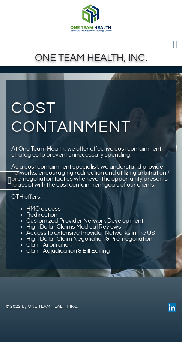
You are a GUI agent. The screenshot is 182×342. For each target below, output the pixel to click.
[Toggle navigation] (91, 44)
